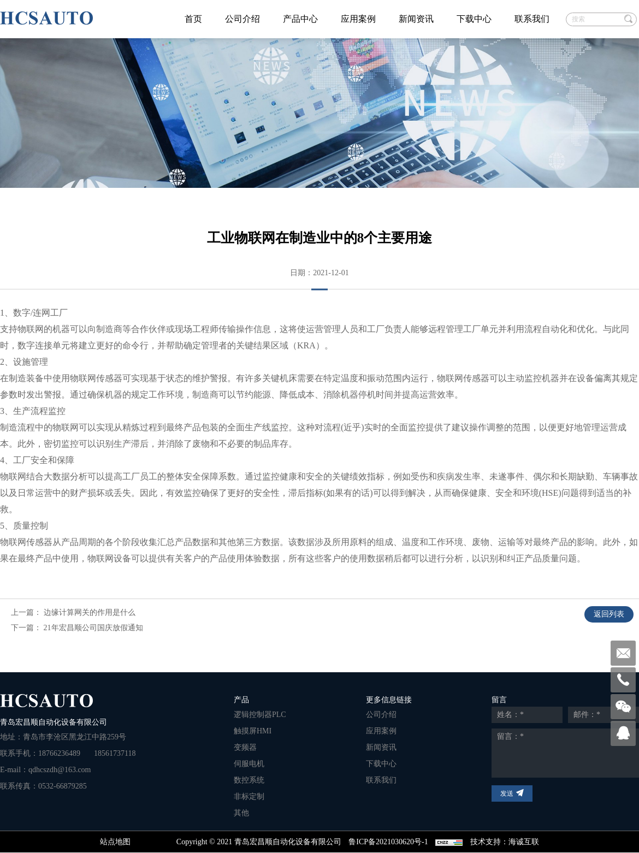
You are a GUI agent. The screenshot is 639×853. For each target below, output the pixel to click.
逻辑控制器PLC (260, 714)
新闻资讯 (416, 18)
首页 (193, 18)
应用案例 (358, 18)
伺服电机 (249, 764)
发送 (506, 793)
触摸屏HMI (252, 731)
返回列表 (609, 614)
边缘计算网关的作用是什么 (89, 612)
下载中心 (474, 18)
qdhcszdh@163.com (59, 770)
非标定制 (249, 796)
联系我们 (531, 18)
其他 (241, 813)
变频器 (245, 747)
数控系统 (249, 780)
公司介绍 (242, 18)
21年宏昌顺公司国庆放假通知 (93, 628)
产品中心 (300, 18)
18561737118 (114, 753)
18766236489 (59, 753)
